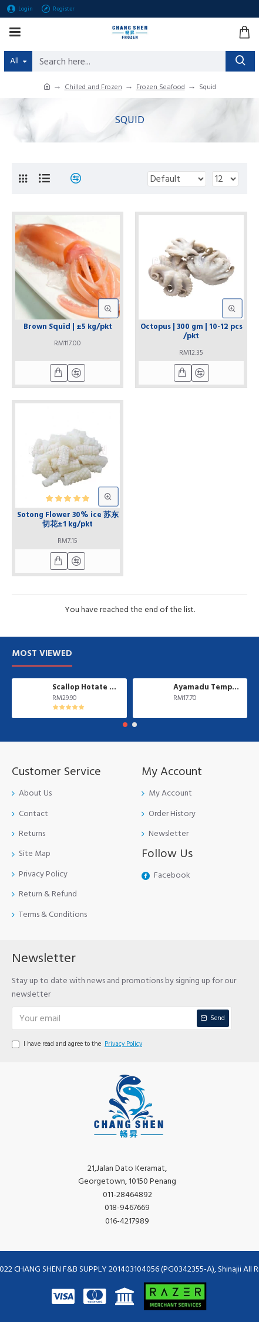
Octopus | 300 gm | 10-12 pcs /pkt (191, 331)
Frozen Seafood (160, 87)
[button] (125, 724)
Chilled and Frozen (93, 87)
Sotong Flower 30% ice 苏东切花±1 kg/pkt (68, 520)
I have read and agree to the (78, 1044)
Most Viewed (42, 654)
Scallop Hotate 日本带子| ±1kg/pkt (87, 687)
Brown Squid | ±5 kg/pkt (67, 327)
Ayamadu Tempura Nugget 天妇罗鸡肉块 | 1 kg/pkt (208, 687)
